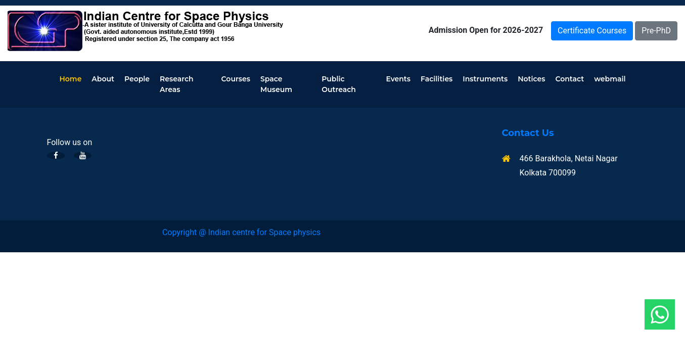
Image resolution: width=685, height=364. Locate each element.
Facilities (436, 78)
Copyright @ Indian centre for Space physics (241, 232)
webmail (609, 78)
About (103, 78)
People (137, 78)
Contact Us (528, 133)
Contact (569, 78)
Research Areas (177, 84)
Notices (531, 78)
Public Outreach (339, 84)
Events (398, 78)
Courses (235, 78)
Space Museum (276, 84)
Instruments (485, 78)
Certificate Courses (592, 30)
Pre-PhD (656, 30)
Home (71, 78)
